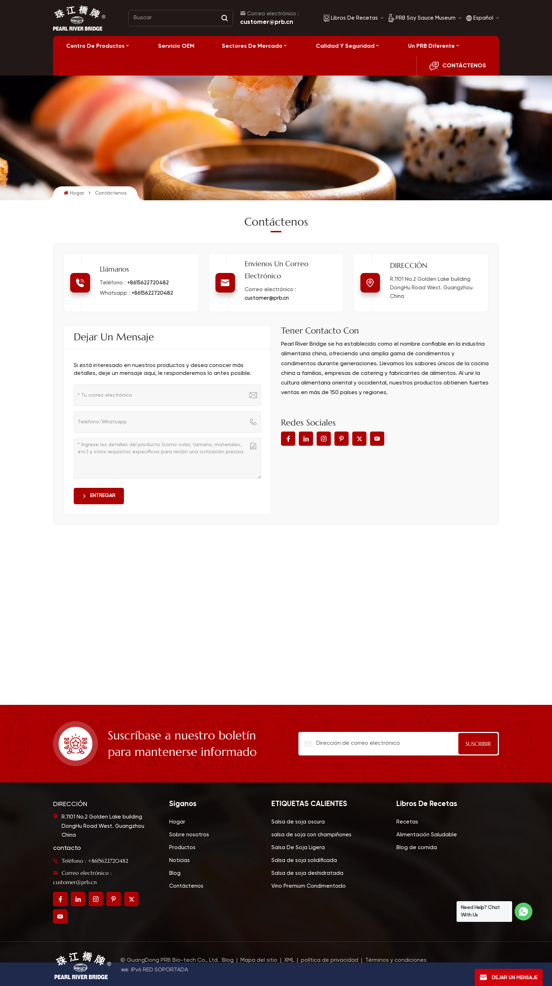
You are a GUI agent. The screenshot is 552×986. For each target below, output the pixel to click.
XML (289, 960)
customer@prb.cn (266, 22)
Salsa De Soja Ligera (298, 847)
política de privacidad (329, 960)
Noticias (179, 860)
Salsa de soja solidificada (304, 860)
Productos (182, 847)
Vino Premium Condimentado (308, 886)
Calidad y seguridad (345, 45)
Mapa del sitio (259, 960)
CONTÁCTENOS (457, 66)
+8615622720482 (148, 282)
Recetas (407, 822)
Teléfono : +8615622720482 (90, 860)
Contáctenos (186, 886)
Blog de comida (416, 847)
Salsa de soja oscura (298, 822)
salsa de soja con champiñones (311, 834)
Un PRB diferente (431, 45)
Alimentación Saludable (426, 834)
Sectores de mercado (252, 45)
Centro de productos (95, 45)
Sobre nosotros (189, 834)
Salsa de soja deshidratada (307, 873)
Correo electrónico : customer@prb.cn (82, 877)
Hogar (74, 193)
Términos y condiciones (396, 960)
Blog (175, 873)
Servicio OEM (176, 45)
